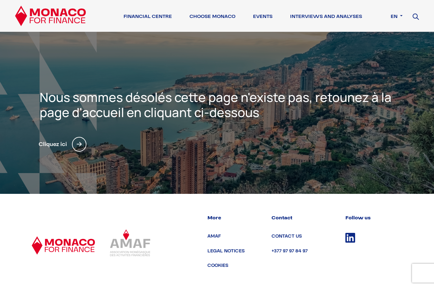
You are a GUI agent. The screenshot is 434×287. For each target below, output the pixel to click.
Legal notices (226, 251)
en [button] (395, 16)
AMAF (214, 236)
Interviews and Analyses (326, 16)
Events (262, 16)
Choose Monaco (212, 16)
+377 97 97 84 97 (290, 251)
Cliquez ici (62, 144)
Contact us (287, 236)
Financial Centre (148, 16)
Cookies (217, 265)
